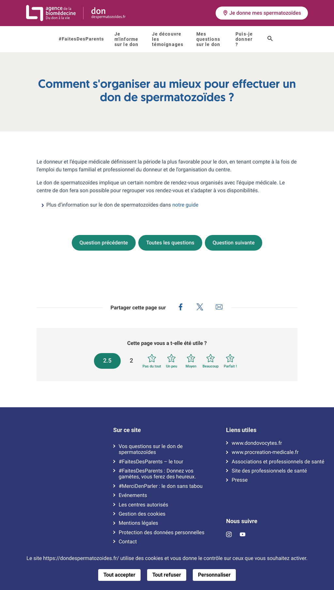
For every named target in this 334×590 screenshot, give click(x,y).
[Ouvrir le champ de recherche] (270, 39)
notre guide (185, 205)
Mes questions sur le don (208, 39)
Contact (128, 542)
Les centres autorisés (143, 505)
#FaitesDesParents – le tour (151, 462)
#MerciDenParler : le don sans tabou (161, 486)
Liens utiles (241, 430)
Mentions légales (138, 523)
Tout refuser (166, 575)
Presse (240, 480)
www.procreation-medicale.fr (265, 452)
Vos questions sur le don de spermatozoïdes (151, 449)
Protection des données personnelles (162, 533)
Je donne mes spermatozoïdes (261, 13)
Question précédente (104, 243)
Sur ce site (127, 430)
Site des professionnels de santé (269, 471)
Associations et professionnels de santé (278, 462)
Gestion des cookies (142, 514)
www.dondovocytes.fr (257, 443)
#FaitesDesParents (81, 39)
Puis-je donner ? (244, 39)
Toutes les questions (170, 243)
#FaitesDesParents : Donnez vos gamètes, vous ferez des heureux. (157, 474)
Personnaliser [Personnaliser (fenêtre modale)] (214, 575)
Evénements (133, 495)
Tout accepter (119, 575)
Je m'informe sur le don (126, 39)
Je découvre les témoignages (167, 39)
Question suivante (234, 243)
